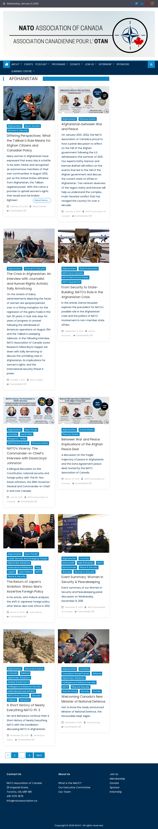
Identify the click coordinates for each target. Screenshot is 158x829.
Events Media (87, 429)
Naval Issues (69, 567)
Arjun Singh (31, 429)
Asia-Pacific (31, 554)
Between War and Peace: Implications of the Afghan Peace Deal (82, 444)
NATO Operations (71, 281)
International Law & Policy (21, 691)
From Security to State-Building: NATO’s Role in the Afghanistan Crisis (82, 292)
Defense (25, 673)
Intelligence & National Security (24, 686)
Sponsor (115, 787)
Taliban (12, 700)
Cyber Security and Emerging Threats (27, 558)
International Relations (20, 567)
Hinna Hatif (68, 562)
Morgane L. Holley (17, 438)
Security (36, 695)
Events (28, 64)
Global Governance (18, 682)
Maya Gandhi (32, 126)
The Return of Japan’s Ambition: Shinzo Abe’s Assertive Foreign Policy (25, 586)
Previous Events (88, 119)
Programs (58, 64)
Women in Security (18, 130)
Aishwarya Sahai (34, 668)
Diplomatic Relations (19, 562)
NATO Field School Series (75, 277)
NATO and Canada (73, 273)
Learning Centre (21, 71)
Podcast (41, 64)
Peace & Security (16, 576)
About (15, 64)
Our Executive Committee (74, 787)
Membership (117, 778)
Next (39, 755)
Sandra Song (70, 691)
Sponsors (122, 64)
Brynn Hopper (36, 379)
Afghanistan (14, 126)
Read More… (42, 200)
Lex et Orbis (26, 434)
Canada (12, 434)
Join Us (89, 64)
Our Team (64, 792)
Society (97, 691)
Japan (11, 571)
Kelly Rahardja (85, 562)
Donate (75, 64)
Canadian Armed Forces (76, 673)
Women (67, 571)
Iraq (38, 567)
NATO (38, 571)
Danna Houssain (89, 268)
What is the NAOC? (70, 783)
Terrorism (25, 700)
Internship (105, 64)
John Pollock (25, 571)
